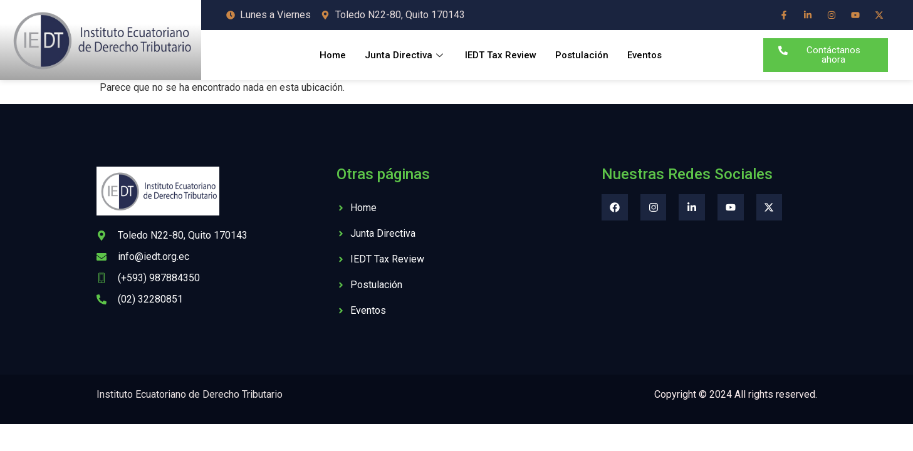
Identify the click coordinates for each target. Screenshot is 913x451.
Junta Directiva (405, 55)
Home (333, 55)
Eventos (644, 55)
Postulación (581, 55)
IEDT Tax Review (500, 55)
